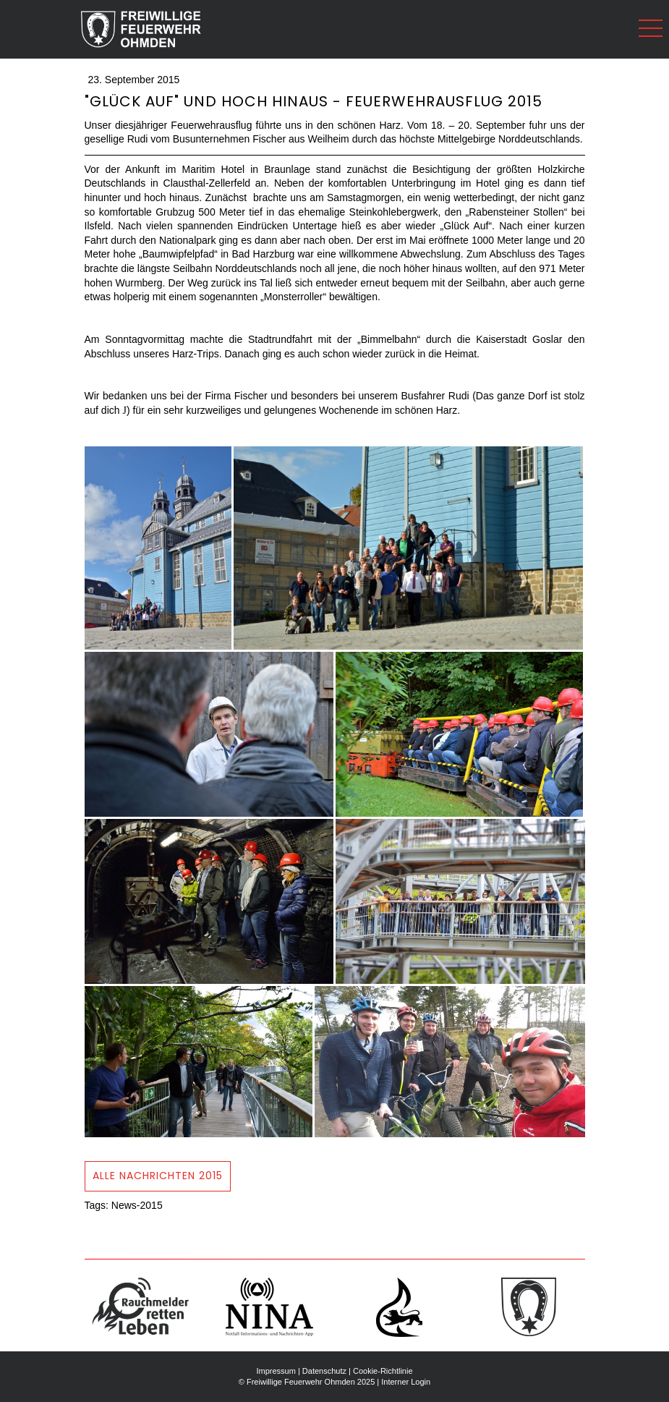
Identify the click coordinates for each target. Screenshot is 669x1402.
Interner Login (405, 1381)
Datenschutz (324, 1371)
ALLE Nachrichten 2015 (158, 1175)
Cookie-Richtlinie (383, 1371)
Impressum (275, 1371)
